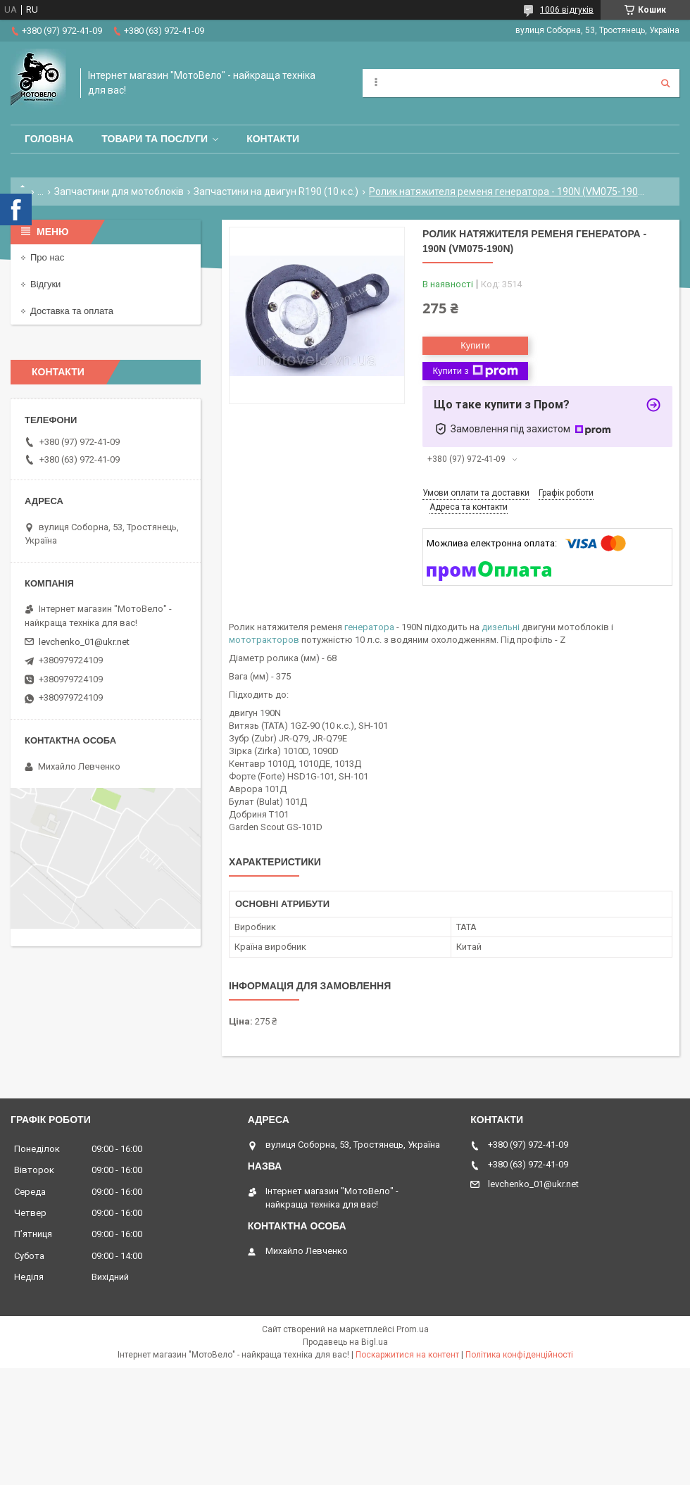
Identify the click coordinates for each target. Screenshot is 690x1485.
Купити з (475, 371)
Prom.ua (412, 1329)
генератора (369, 627)
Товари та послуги (154, 138)
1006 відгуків (567, 10)
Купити (475, 345)
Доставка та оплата (71, 311)
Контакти (272, 138)
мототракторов (264, 639)
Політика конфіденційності (519, 1355)
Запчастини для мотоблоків (119, 191)
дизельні (501, 627)
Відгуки (45, 284)
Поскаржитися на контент (407, 1355)
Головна (49, 138)
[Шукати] (665, 83)
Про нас (47, 257)
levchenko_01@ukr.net (84, 642)
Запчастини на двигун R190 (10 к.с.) (276, 191)
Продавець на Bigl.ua (345, 1342)
